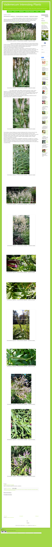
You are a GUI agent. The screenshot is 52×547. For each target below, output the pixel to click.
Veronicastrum (13, 490)
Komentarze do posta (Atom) (10, 517)
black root (13, 489)
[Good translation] (2, 531)
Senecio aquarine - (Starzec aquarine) (47, 141)
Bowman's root (15, 489)
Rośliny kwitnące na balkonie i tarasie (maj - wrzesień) (44, 23)
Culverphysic (25, 489)
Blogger (35, 525)
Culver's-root (22, 489)
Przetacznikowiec (29, 489)
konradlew (26, 525)
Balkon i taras (47, 149)
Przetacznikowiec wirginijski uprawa (8, 490)
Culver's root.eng (16, 22)
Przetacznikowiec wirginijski (35, 489)
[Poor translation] (5, 531)
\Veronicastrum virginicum (9, 489)
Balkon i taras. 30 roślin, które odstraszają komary (47, 83)
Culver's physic (19, 489)
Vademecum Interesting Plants (22, 4)
